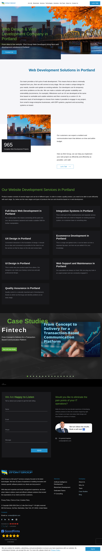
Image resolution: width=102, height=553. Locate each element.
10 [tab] (54, 376)
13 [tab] (64, 376)
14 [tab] (67, 376)
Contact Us (75, 3)
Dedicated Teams (59, 490)
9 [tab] (51, 376)
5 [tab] (39, 376)
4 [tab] (36, 376)
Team (80, 488)
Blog (80, 494)
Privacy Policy (55, 550)
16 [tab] (73, 376)
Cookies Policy (25, 500)
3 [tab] (33, 376)
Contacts (4, 512)
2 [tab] (30, 376)
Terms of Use (15, 500)
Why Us (81, 485)
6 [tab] (42, 376)
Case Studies (83, 491)
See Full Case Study (9, 349)
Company (82, 479)
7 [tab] (45, 376)
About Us (82, 482)
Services (57, 479)
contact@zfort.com (65, 441)
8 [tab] (48, 376)
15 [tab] (70, 376)
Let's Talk (95, 3)
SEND (39, 450)
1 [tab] (27, 376)
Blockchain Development (62, 487)
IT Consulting (58, 494)
